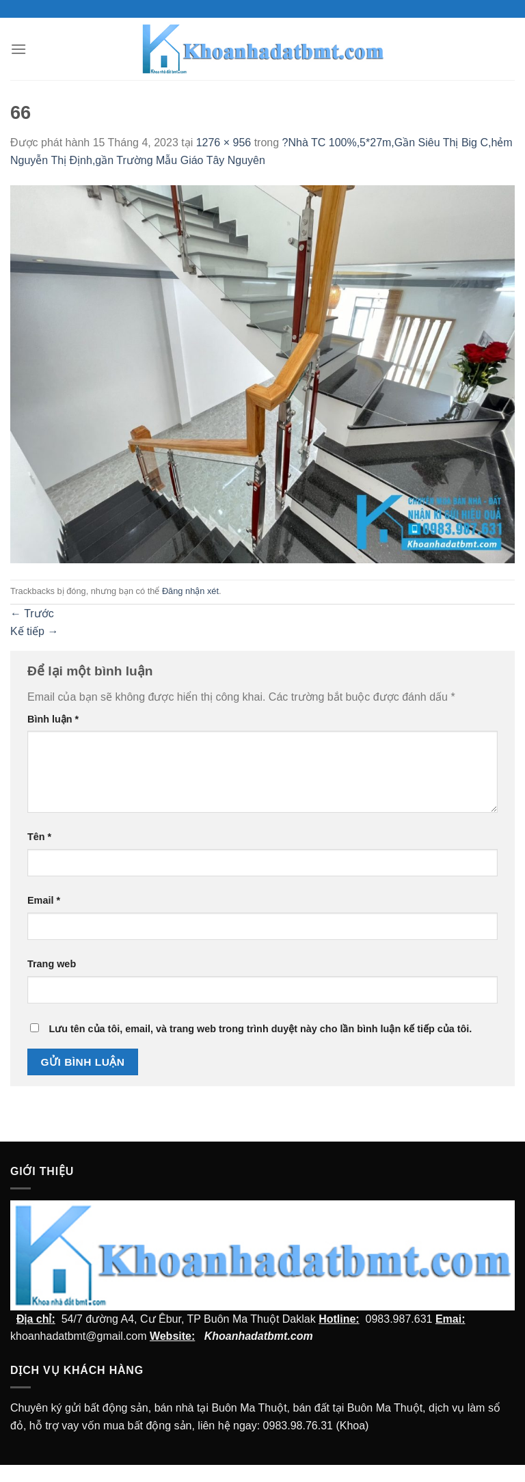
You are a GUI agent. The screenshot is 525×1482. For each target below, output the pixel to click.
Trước (32, 613)
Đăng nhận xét (190, 591)
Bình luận (53, 719)
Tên (39, 836)
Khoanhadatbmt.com (258, 1336)
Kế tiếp (34, 631)
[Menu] (18, 49)
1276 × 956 (224, 142)
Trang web (51, 963)
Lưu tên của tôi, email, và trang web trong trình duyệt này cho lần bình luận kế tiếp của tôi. (260, 1028)
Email (43, 900)
